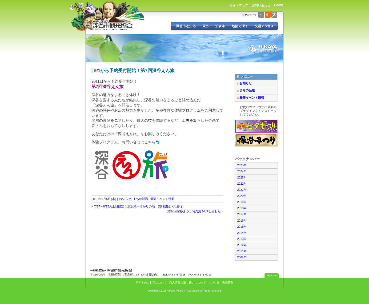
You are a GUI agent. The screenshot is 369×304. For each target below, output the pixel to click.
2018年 (241, 208)
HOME (278, 5)
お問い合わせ (261, 5)
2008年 (241, 257)
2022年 (241, 183)
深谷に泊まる (220, 26)
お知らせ (125, 199)
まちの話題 (140, 199)
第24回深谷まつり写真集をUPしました (194, 211)
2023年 (241, 177)
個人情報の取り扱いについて (187, 282)
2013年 (241, 239)
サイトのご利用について (151, 282)
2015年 (241, 226)
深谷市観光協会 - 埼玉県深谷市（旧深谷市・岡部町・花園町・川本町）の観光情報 (112, 25)
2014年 (241, 233)
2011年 (241, 251)
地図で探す (239, 26)
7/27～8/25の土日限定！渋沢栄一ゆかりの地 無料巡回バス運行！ (140, 206)
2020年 (241, 196)
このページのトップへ (272, 275)
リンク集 (214, 282)
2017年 (241, 214)
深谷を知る (185, 26)
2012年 (241, 245)
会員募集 (227, 282)
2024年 (241, 171)
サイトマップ (239, 5)
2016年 (241, 220)
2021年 (241, 189)
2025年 (241, 165)
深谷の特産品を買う (205, 26)
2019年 (241, 202)
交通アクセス (264, 26)
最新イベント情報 (162, 199)
